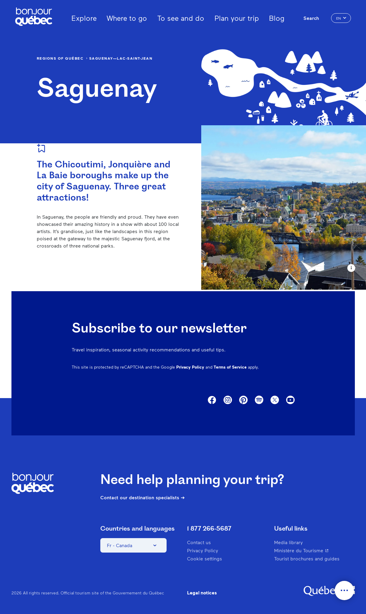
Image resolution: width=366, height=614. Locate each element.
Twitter (275, 400)
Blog (276, 18)
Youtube (290, 400)
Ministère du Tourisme (313, 550)
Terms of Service (230, 366)
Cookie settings (204, 558)
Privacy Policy (190, 366)
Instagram (228, 400)
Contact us (199, 542)
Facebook (212, 400)
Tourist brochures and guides (306, 558)
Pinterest (243, 400)
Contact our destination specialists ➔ (142, 497)
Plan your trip (236, 18)
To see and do (180, 18)
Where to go (127, 18)
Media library (288, 542)
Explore (84, 18)
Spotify (259, 400)
